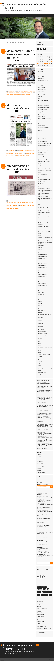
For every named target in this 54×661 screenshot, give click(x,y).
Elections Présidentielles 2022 (44, 157)
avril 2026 (39, 454)
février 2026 (39, 458)
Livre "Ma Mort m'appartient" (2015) (44, 194)
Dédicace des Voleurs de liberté (44, 143)
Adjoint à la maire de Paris (43, 80)
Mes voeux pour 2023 (42, 285)
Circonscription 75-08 (42, 109)
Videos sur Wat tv (40, 621)
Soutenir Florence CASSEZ (43, 348)
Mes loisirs (40, 252)
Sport (39, 352)
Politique (39, 592)
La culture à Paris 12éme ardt (44, 179)
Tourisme (40, 361)
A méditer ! (39, 494)
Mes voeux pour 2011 (42, 265)
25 (51, 63)
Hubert (39, 172)
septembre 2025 (40, 466)
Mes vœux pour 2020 (42, 294)
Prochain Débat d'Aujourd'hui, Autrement (44, 337)
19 (38, 63)
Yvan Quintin (40, 383)
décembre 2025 (40, 461)
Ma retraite (40, 224)
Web (39, 376)
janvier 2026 (39, 459)
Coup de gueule (41, 125)
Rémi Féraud (40, 339)
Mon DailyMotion (40, 614)
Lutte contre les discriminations (44, 219)
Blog (39, 98)
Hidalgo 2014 (41, 165)
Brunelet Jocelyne (41, 397)
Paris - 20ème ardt (42, 307)
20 (40, 63)
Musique (40, 301)
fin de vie (28, 94)
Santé (30, 92)
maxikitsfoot (40, 411)
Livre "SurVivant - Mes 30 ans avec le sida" (45, 199)
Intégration (40, 177)
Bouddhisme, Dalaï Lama (43, 100)
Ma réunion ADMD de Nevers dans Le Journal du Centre (20, 54)
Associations (41, 91)
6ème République (41, 78)
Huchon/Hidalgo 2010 (42, 174)
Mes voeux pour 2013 (42, 269)
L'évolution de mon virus (43, 220)
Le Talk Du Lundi (41, 181)
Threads (40, 356)
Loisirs (39, 214)
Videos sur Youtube (41, 619)
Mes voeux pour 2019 (42, 279)
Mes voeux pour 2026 (42, 290)
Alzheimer (40, 83)
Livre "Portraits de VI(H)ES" (43, 196)
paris (38, 586)
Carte (38, 476)
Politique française (25, 92)
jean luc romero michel (47, 592)
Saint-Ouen (40, 341)
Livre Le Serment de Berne (43, 205)
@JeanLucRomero (40, 44)
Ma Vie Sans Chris (41, 229)
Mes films (40, 247)
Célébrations (41, 102)
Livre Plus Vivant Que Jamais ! (44, 212)
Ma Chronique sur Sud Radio (44, 222)
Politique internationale (43, 333)
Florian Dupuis (40, 437)
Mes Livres (10, 153)
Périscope (40, 312)
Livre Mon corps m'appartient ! (44, 210)
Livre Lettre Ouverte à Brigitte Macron (44, 208)
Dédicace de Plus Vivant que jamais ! (45, 139)
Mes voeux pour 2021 (42, 281)
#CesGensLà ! (41, 71)
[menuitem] (4, 15)
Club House (40, 112)
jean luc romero (44, 586)
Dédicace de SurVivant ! (43, 141)
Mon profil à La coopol (41, 626)
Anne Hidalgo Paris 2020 (43, 89)
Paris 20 (40, 308)
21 (42, 63)
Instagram (40, 175)
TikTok (39, 359)
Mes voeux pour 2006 (42, 256)
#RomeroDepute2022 (42, 74)
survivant (21, 155)
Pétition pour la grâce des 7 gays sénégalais (44, 319)
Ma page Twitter (40, 623)
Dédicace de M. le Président (43, 136)
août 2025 (39, 468)
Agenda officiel (40, 601)
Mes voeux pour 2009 (42, 261)
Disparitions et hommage (43, 148)
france (7, 208)
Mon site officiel (13, 16)
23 (47, 63)
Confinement (41, 114)
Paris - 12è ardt (41, 305)
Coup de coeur (41, 123)
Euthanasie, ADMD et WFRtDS (25, 91)
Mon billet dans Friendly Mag (44, 297)
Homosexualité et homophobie (44, 170)
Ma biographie (25, 16)
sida (23, 155)
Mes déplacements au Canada (44, 240)
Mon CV (38, 604)
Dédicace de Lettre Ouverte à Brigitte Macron (44, 134)
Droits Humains (41, 154)
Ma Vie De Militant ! (42, 228)
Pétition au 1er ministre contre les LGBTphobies (45, 316)
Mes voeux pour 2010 (42, 263)
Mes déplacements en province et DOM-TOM (45, 243)
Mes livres (39, 606)
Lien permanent (10, 91)
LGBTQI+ (40, 185)
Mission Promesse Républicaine (44, 296)
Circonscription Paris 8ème (43, 111)
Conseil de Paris (41, 116)
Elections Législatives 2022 (43, 156)
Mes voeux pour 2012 (42, 267)
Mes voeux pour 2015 (42, 272)
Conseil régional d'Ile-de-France (44, 118)
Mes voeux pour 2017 (42, 276)
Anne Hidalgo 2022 (42, 87)
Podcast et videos (42, 329)
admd (23, 94)
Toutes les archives (41, 472)
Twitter (39, 363)
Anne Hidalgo (41, 85)
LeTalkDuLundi (41, 183)
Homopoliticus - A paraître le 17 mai (44, 628)
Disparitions (40, 147)
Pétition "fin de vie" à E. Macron (44, 314)
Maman (39, 233)
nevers (25, 94)
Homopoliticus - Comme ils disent (45, 166)
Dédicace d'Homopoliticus (43, 127)
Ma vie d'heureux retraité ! (43, 226)
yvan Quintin (40, 417)
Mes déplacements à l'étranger (44, 238)
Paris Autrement (41, 310)
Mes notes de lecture (42, 254)
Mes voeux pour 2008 (42, 260)
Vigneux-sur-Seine (42, 372)
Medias (32, 91)
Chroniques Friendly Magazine (44, 107)
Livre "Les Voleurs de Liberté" (44, 188)
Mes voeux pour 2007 (42, 258)
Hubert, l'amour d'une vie (42, 608)
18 (51, 61)
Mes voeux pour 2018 (42, 278)
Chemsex (40, 103)
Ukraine (39, 365)
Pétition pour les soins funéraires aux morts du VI (45, 322)
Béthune (40, 96)
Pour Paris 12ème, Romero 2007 (44, 335)
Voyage (39, 374)
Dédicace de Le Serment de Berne (45, 132)
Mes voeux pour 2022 (42, 283)
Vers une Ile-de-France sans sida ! (45, 368)
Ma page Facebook (40, 618)
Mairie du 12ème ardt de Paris (44, 231)
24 (49, 63)
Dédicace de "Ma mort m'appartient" (42, 130)
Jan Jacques (39, 390)
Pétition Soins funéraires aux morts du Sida (44, 325)
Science (39, 345)
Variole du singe (41, 367)
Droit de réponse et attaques (44, 150)
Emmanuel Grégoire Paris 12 (44, 159)
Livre (39, 186)
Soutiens (40, 350)
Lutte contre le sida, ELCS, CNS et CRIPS (21, 202)
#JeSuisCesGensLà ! (42, 73)
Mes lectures (41, 249)
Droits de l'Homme (42, 152)
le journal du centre (10, 94)
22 (44, 63)
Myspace (40, 303)
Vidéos (39, 370)
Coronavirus (40, 120)
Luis (38, 431)
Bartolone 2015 (41, 94)
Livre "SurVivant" (41, 201)
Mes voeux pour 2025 (42, 288)
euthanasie (8, 95)
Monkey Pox (40, 299)
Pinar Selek (40, 327)
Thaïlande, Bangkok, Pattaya (44, 354)
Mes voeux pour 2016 (42, 274)
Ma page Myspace (40, 616)
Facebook (40, 163)
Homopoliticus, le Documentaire (44, 168)
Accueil (3, 16)
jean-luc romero (18, 94)
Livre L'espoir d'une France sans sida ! (44, 203)
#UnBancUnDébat (42, 76)
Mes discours (41, 245)
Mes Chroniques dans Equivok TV (45, 237)
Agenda (39, 82)
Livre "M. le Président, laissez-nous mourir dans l (45, 191)
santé (11, 208)
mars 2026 (39, 456)
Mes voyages (41, 292)
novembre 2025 (40, 463)
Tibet (39, 358)
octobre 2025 (40, 465)
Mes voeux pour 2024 (42, 287)
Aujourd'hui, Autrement (43, 93)
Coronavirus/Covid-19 (42, 121)
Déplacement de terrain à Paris (44, 145)
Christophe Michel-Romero (43, 105)
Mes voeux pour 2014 (42, 270)
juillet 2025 (39, 470)
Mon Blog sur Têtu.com (41, 624)
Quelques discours (41, 612)
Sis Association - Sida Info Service (45, 347)
